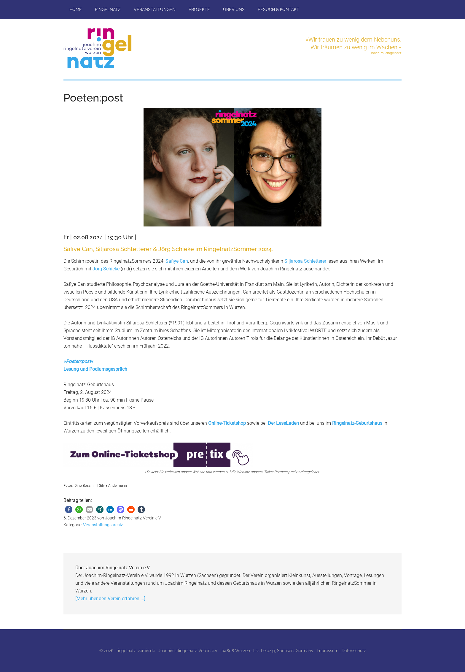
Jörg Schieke (107, 269)
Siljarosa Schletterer (305, 261)
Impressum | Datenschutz (341, 650)
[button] (68, 509)
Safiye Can (176, 261)
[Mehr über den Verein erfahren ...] (110, 598)
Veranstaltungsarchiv (103, 524)
